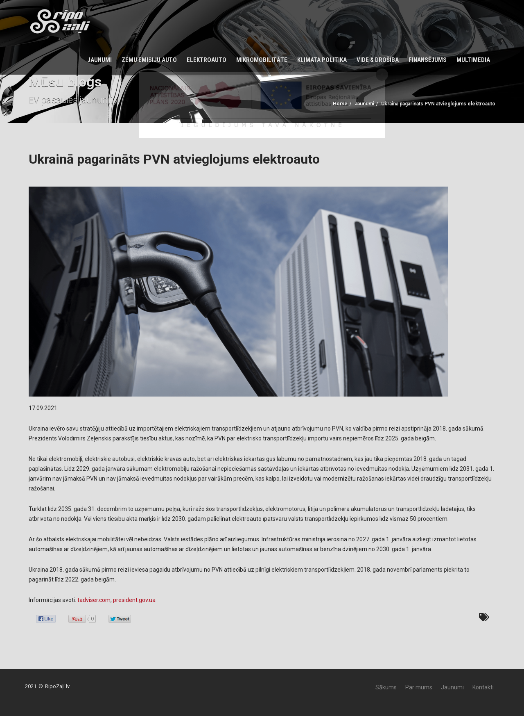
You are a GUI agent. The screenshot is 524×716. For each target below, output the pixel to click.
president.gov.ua (134, 600)
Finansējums (428, 60)
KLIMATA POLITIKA (322, 60)
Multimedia (473, 60)
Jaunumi (99, 60)
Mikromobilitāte (261, 60)
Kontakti (483, 687)
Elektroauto (206, 60)
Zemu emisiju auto (149, 60)
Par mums (418, 687)
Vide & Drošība (378, 60)
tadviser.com (94, 600)
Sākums (386, 687)
